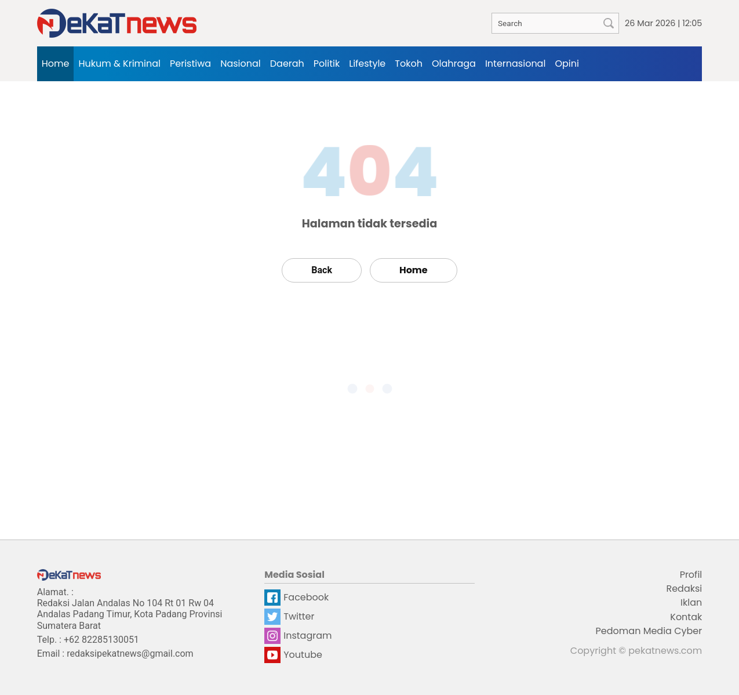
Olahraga (454, 63)
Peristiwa (190, 63)
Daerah (287, 63)
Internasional (515, 63)
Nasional (240, 63)
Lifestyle (367, 63)
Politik (327, 63)
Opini (567, 63)
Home (56, 63)
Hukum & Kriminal (119, 63)
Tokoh (409, 63)
